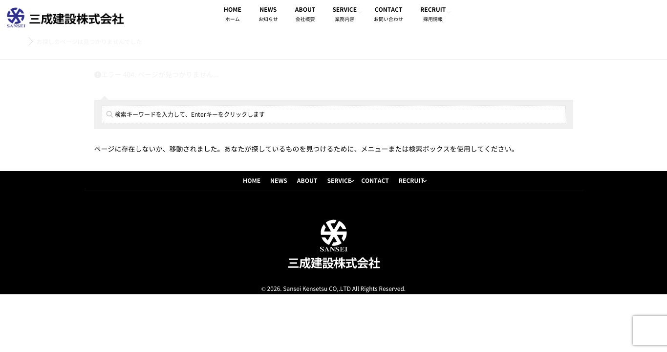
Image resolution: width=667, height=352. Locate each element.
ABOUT (305, 15)
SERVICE (344, 15)
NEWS (268, 15)
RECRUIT (433, 15)
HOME (232, 15)
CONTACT (388, 15)
